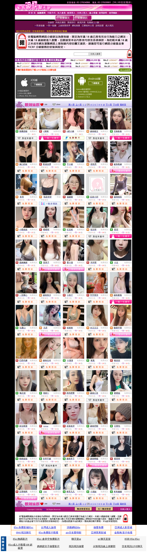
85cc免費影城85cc (23, 527)
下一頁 (109, 104)
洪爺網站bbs (73, 527)
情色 (44, 509)
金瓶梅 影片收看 (123, 532)
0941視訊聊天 (23, 532)
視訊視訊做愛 (76, 546)
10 (104, 104)
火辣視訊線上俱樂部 (104, 546)
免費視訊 (57, 131)
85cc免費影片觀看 (48, 532)
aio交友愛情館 (73, 532)
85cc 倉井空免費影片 (48, 539)
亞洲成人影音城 (123, 527)
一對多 (58, 197)
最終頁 (123, 104)
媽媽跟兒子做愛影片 (48, 546)
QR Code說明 (125, 70)
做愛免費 (99, 527)
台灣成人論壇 (48, 527)
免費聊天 (33, 131)
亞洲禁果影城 (98, 532)
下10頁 (116, 104)
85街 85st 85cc (132, 539)
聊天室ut (76, 539)
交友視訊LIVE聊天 (132, 546)
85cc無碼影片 (20, 539)
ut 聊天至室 (104, 539)
